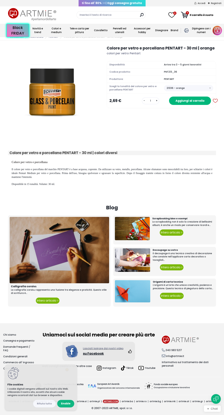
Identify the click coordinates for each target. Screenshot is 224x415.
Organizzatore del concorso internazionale (118, 388)
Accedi (201, 3)
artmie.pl (95, 401)
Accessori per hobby (142, 30)
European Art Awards (108, 384)
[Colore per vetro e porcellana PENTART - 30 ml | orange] (52, 89)
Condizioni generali (15, 356)
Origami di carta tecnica (168, 281)
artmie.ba (127, 401)
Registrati (216, 3)
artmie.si (82, 401)
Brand (174, 30)
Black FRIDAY (17, 30)
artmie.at (184, 401)
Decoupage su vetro (165, 250)
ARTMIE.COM (111, 401)
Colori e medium (56, 30)
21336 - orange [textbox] (176, 88)
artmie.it (210, 401)
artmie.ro (141, 401)
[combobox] (188, 88)
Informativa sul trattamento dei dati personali (185, 364)
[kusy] (150, 100)
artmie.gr (197, 401)
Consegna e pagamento (18, 340)
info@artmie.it (175, 356)
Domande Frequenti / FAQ (16, 348)
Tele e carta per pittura (79, 30)
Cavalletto (101, 30)
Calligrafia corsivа (23, 286)
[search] (142, 16)
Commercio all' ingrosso (18, 362)
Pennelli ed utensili (119, 30)
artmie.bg (155, 401)
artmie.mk (170, 401)
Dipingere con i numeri (201, 30)
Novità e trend (37, 30)
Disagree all (44, 404)
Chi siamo (9, 334)
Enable (65, 403)
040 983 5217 (174, 350)
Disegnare (161, 30)
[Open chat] (216, 399)
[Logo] (32, 14)
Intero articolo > (47, 301)
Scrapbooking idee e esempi (169, 218)
